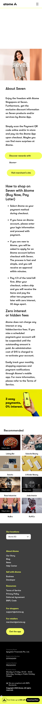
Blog (8, 559)
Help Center (11, 566)
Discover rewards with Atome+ (20, 157)
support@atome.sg (15, 612)
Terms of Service (13, 590)
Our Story (10, 556)
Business (10, 576)
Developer (10, 580)
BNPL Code (11, 600)
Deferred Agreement (15, 597)
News (8, 562)
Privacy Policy (12, 594)
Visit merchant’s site (21, 173)
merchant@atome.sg (15, 622)
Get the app (15, 631)
